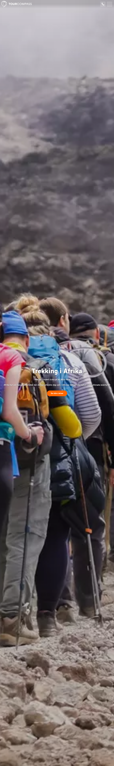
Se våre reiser (57, 393)
